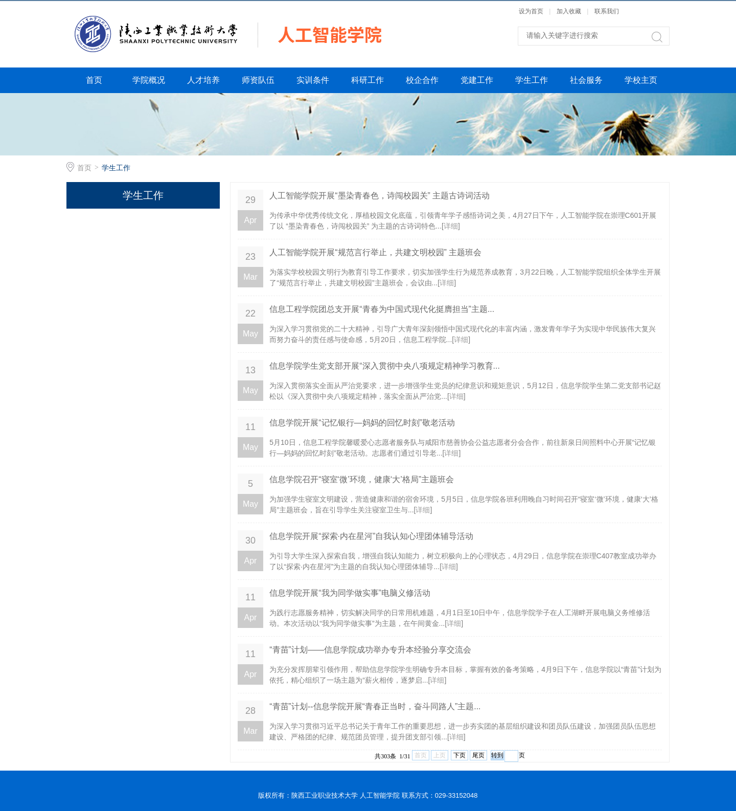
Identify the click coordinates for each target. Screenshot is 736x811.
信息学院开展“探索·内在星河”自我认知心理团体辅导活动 (371, 536)
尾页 (478, 755)
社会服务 (586, 80)
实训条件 (312, 80)
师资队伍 (258, 80)
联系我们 (606, 11)
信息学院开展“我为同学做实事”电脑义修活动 (349, 593)
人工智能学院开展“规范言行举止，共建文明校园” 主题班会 (375, 252)
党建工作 (477, 80)
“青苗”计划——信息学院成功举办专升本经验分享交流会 (370, 649)
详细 (451, 226)
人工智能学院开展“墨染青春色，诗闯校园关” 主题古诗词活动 (379, 195)
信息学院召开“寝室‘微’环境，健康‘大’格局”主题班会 (361, 479)
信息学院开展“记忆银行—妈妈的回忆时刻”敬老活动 (362, 422)
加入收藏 (570, 11)
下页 (459, 755)
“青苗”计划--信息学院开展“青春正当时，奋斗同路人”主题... (374, 706)
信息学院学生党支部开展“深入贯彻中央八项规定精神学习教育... (384, 366)
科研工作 (367, 80)
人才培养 (203, 80)
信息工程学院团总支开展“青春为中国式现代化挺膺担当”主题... (381, 309)
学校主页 (641, 80)
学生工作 (531, 80)
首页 (94, 80)
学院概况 (148, 80)
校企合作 (422, 80)
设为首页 (532, 11)
